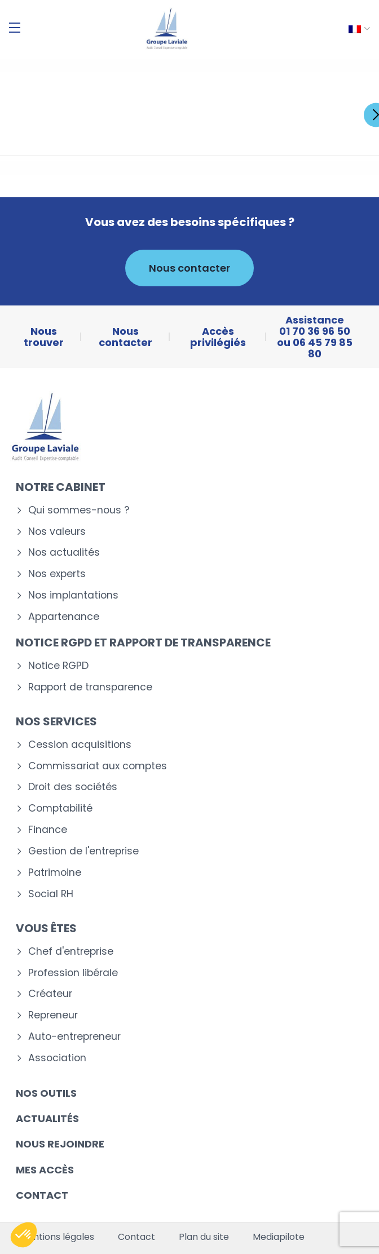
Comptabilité (60, 808)
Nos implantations (73, 595)
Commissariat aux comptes (97, 766)
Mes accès (45, 1170)
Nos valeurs (57, 531)
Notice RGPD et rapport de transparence (143, 642)
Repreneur (53, 1015)
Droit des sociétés (72, 787)
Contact (42, 1195)
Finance (47, 829)
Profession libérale (73, 973)
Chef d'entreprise (70, 951)
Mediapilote (279, 1237)
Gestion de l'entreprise (83, 851)
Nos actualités (64, 552)
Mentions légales (57, 1237)
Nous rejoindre (60, 1144)
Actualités (47, 1118)
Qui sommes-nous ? (78, 510)
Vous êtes (46, 928)
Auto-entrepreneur (74, 1036)
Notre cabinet (60, 487)
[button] (23, 1234)
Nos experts (57, 574)
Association (57, 1058)
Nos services (56, 721)
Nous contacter (189, 268)
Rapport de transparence (90, 687)
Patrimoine (54, 872)
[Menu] (14, 28)
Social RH (50, 894)
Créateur (50, 993)
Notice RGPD (58, 665)
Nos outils (46, 1093)
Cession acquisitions (79, 744)
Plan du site (204, 1237)
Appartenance (63, 616)
